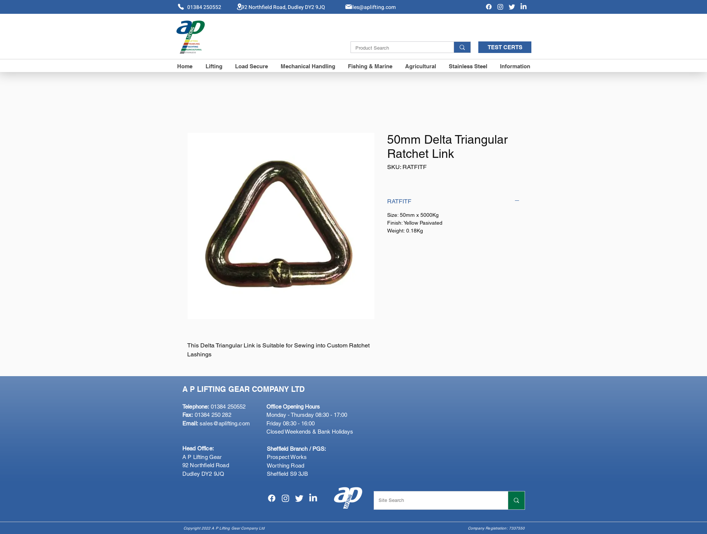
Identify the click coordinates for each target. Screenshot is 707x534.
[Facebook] (489, 6)
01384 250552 (214, 406)
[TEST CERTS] (504, 47)
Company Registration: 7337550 (496, 528)
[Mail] (349, 7)
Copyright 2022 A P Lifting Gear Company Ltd (224, 528)
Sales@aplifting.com (371, 7)
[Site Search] (435, 500)
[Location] (239, 6)
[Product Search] (396, 48)
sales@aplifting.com (225, 423)
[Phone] (181, 7)
